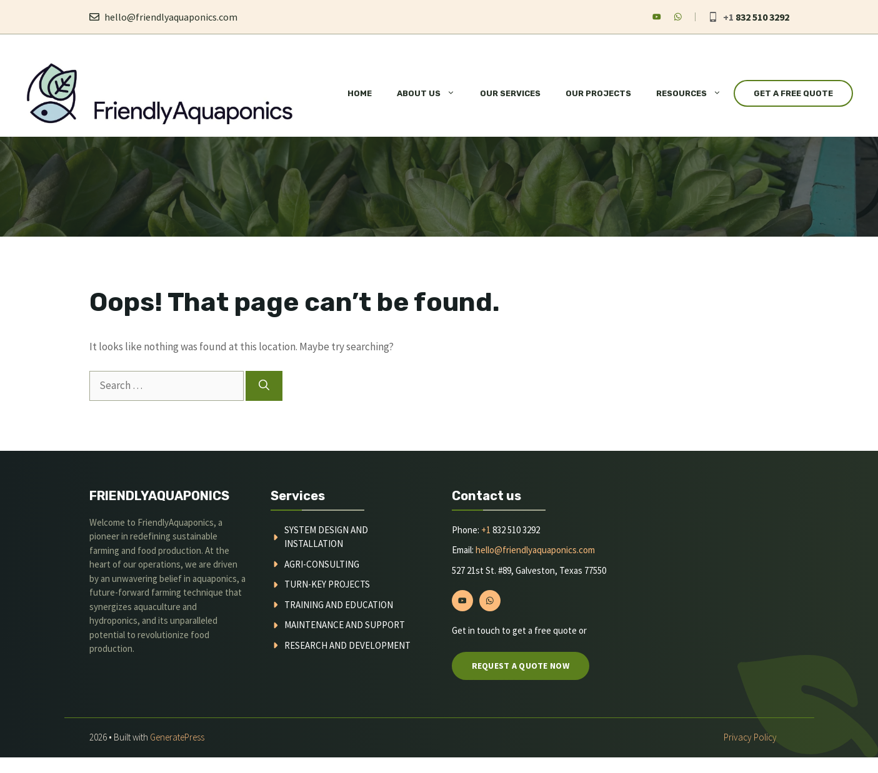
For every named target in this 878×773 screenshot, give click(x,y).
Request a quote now (520, 665)
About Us (432, 93)
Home (359, 93)
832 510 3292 (762, 17)
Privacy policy (750, 737)
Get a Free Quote (793, 93)
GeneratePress (177, 737)
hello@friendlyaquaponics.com (170, 17)
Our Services (510, 93)
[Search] (264, 386)
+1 (486, 530)
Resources (695, 93)
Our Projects (598, 93)
